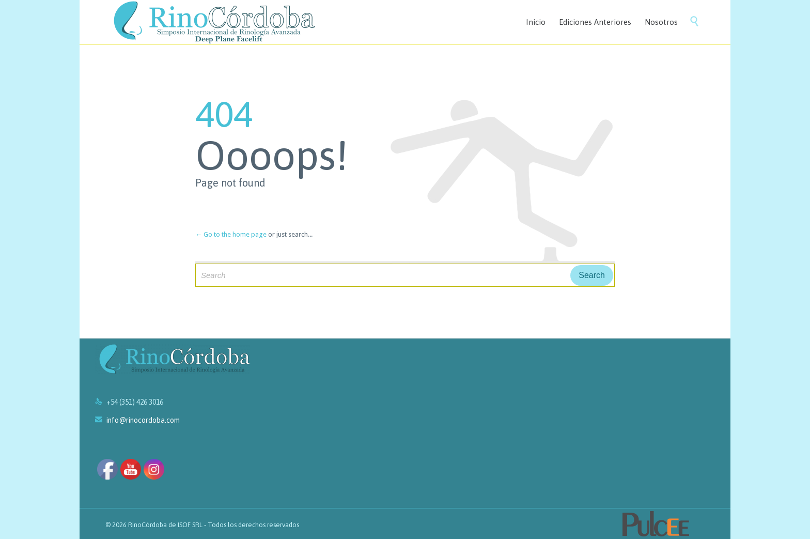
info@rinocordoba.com (137, 420)
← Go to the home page (231, 234)
